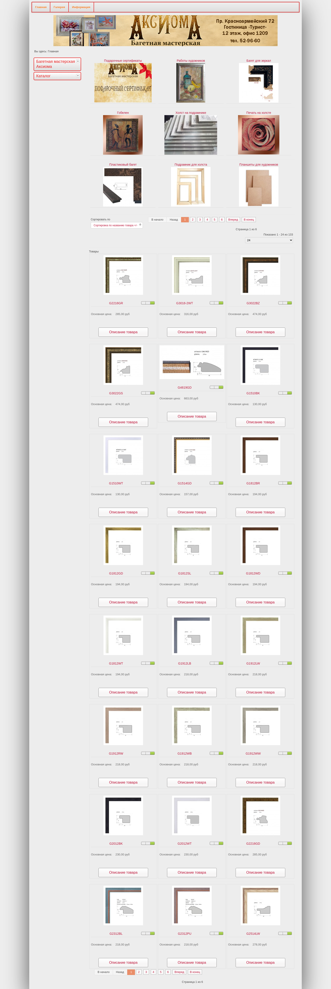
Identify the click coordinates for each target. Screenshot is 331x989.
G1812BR (253, 483)
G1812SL (184, 573)
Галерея (59, 7)
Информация (81, 7)
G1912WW (253, 753)
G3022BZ (253, 303)
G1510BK (253, 393)
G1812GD (116, 573)
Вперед (233, 219)
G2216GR (116, 303)
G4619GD (184, 387)
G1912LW (253, 663)
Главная (41, 7)
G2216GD (253, 843)
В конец (249, 219)
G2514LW (253, 933)
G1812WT (116, 663)
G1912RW (116, 753)
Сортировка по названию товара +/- (115, 225)
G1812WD (253, 573)
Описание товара (123, 332)
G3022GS (116, 393)
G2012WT (185, 843)
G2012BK (116, 843)
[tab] (78, 61)
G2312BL (115, 933)
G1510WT (116, 483)
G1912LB (184, 663)
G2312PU (184, 933)
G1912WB (185, 753)
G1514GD (184, 483)
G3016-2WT (184, 303)
